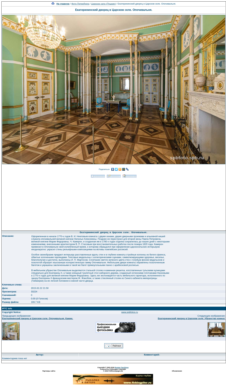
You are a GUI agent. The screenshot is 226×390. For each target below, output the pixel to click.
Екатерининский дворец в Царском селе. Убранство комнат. (191, 318)
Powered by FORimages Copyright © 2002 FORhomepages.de (113, 370)
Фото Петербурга (80, 3)
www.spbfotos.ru (129, 312)
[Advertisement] (114, 203)
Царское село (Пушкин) (103, 3)
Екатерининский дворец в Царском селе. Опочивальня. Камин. (37, 318)
